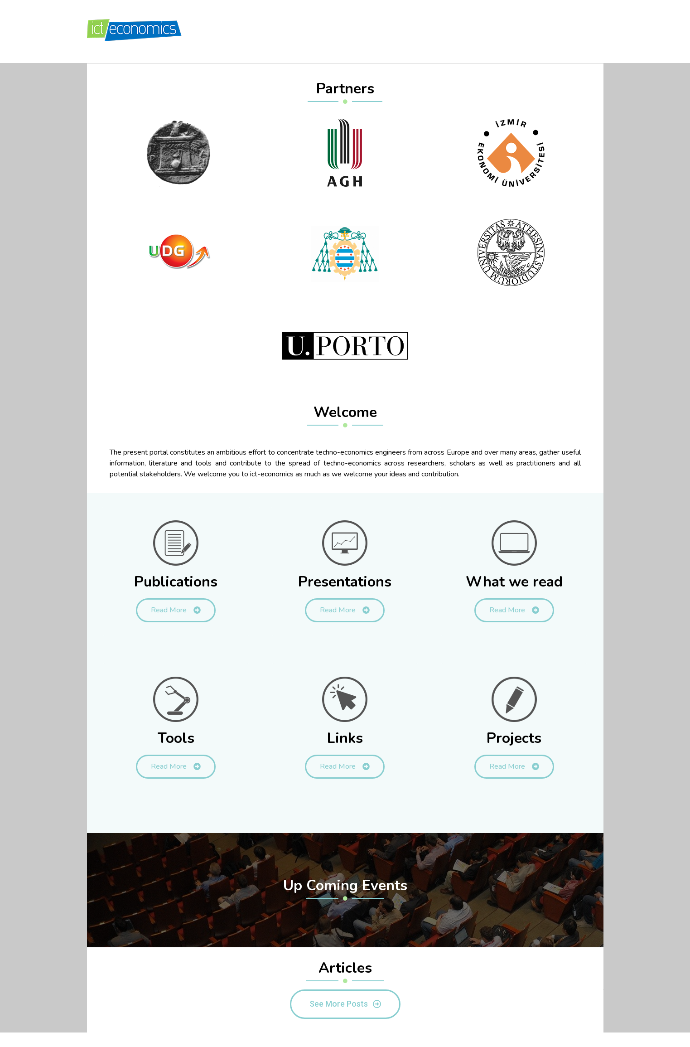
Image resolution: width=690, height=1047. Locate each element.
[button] (345, 1004)
